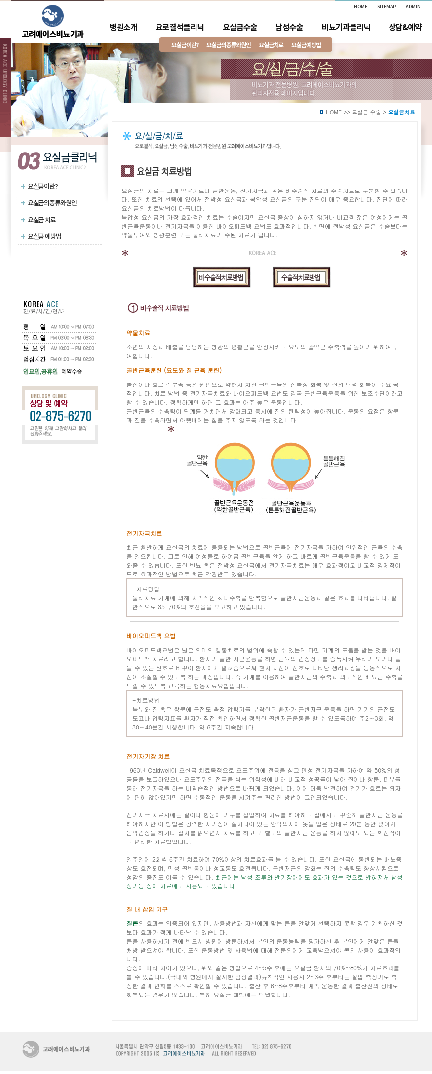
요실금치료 (271, 44)
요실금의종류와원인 (48, 202)
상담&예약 (405, 27)
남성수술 (289, 27)
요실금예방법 (306, 44)
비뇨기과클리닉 (346, 27)
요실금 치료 (38, 219)
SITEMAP (386, 6)
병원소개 (123, 27)
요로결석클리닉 (180, 27)
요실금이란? (39, 185)
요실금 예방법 (40, 236)
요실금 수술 (366, 111)
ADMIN (413, 6)
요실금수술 (240, 27)
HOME (334, 111)
